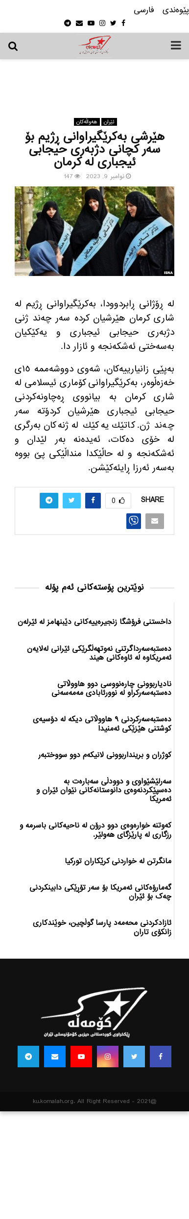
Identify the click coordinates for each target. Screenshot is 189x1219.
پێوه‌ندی (176, 10)
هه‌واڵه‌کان (86, 122)
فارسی (144, 10)
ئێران (109, 122)
